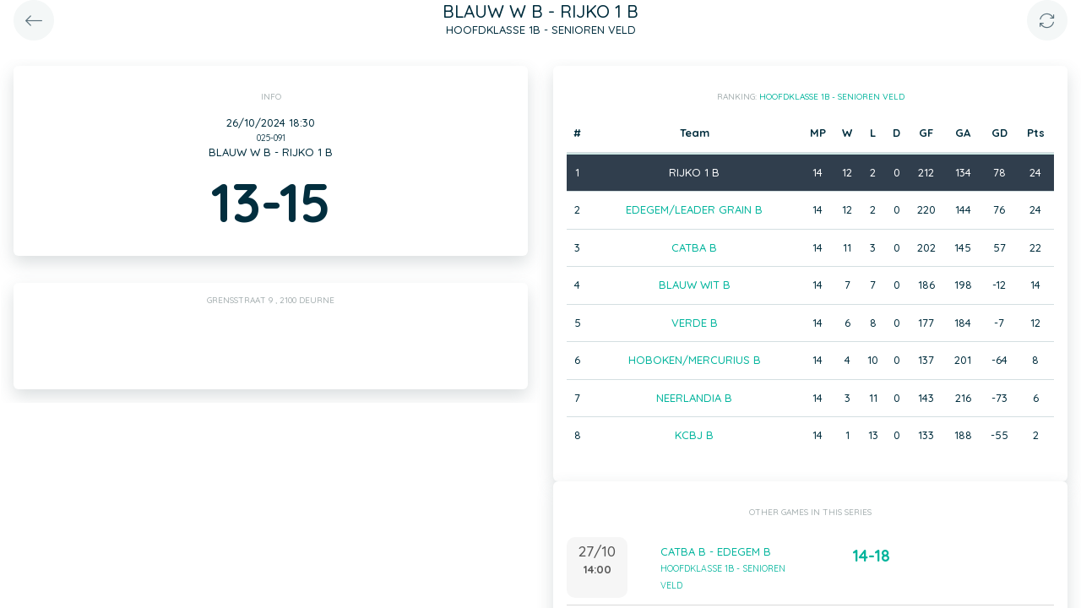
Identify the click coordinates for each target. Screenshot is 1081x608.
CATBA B (694, 247)
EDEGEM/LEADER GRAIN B (694, 209)
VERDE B (694, 322)
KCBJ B (694, 435)
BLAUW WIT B (695, 284)
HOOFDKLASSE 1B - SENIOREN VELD (831, 96)
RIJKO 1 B (694, 172)
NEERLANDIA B (694, 397)
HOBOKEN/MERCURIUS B (694, 359)
